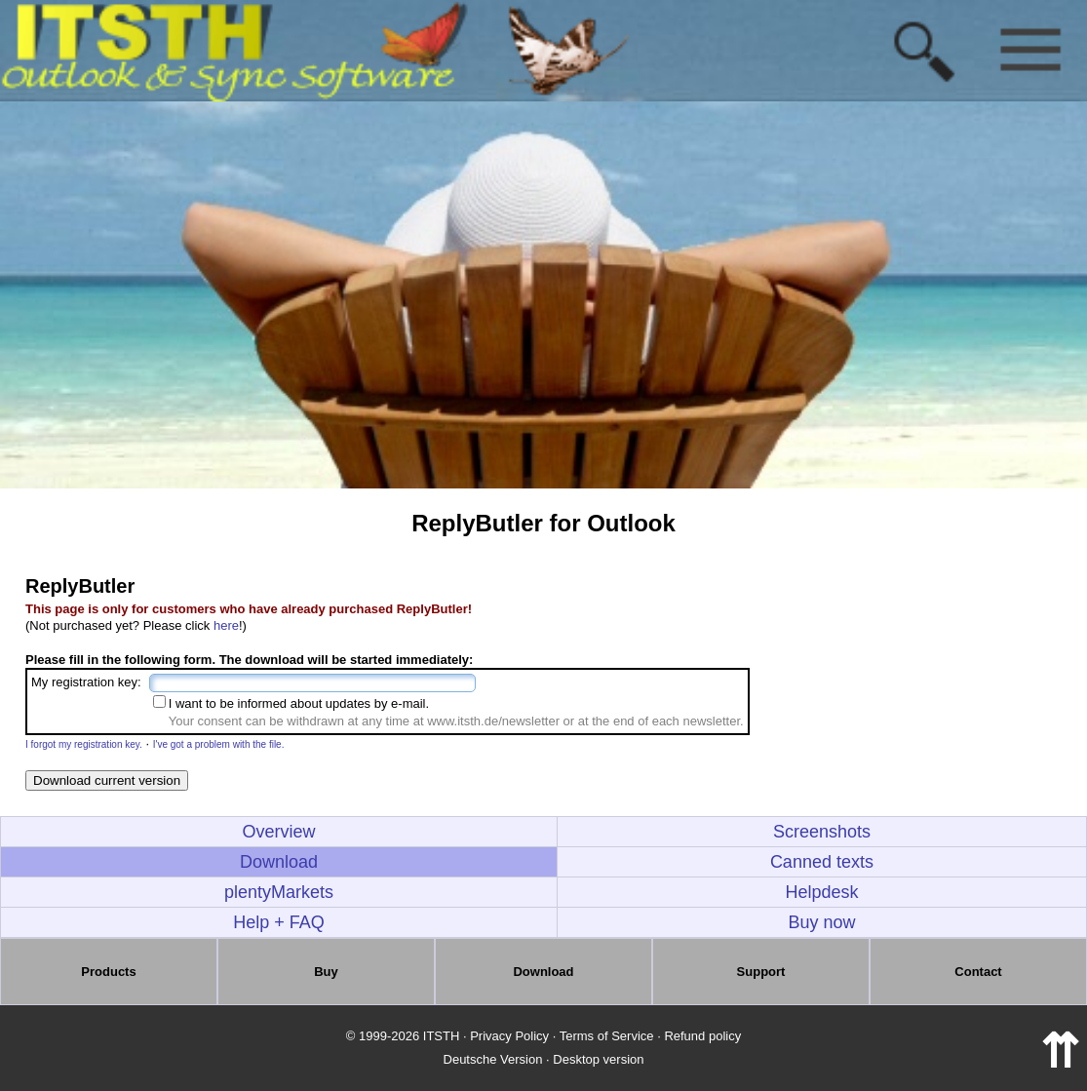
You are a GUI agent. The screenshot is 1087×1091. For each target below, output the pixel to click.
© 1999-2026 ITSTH (403, 1036)
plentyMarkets (278, 892)
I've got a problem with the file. (219, 744)
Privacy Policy (509, 1036)
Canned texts (821, 862)
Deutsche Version (493, 1059)
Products (108, 971)
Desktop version (598, 1059)
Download (279, 862)
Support (761, 971)
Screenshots (822, 831)
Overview (278, 831)
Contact (977, 971)
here (226, 625)
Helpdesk (821, 892)
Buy (326, 971)
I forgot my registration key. (83, 744)
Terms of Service (607, 1036)
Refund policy (702, 1036)
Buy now (821, 922)
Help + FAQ (279, 922)
